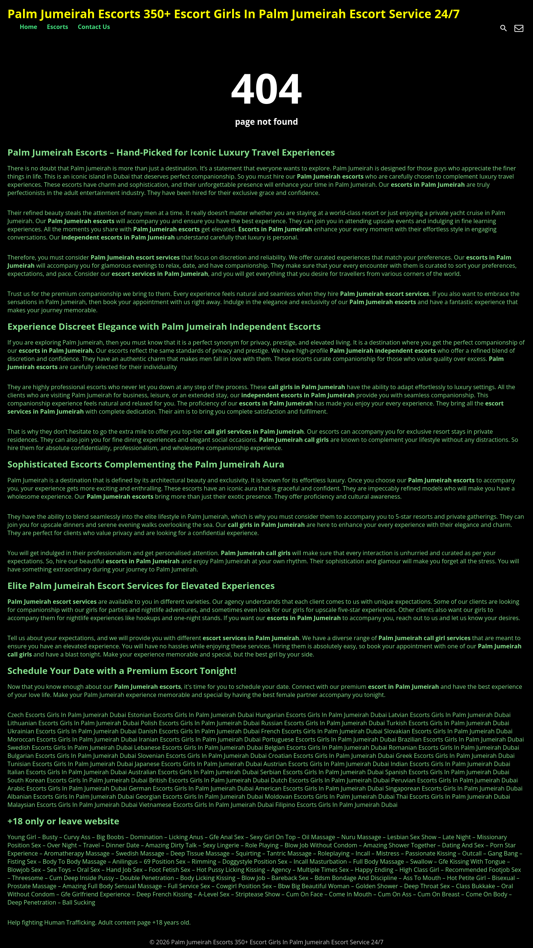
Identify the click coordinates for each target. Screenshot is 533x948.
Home (28, 27)
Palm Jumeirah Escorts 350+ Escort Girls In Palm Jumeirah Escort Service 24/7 (233, 14)
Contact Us (94, 27)
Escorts (57, 27)
